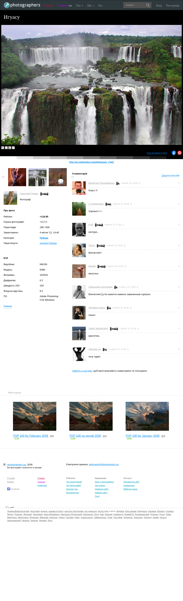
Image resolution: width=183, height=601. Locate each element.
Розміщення (128, 485)
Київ (102, 514)
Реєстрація (172, 5)
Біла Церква (130, 511)
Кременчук (118, 514)
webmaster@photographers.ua (104, 464)
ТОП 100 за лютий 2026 (85, 435)
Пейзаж (44, 238)
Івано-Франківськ (51, 514)
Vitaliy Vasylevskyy (98, 328)
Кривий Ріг (129, 514)
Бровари (152, 511)
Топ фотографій (73, 485)
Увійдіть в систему (82, 370)
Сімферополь (100, 517)
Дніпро (10, 514)
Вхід (159, 5)
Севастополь (87, 517)
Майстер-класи (130, 489)
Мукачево (34, 517)
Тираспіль (138, 517)
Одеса (61, 517)
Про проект (100, 485)
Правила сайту (102, 489)
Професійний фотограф (18, 511)
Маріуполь (12, 517)
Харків (156, 517)
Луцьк (162, 514)
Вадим (92, 266)
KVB (90, 224)
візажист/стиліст (56, 511)
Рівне (77, 517)
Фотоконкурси (72, 493)
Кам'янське (88, 514)
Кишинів (108, 514)
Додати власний (170, 175)
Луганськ (154, 514)
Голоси (8, 306)
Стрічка (48, 5)
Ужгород (148, 517)
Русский (11, 478)
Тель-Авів (117, 517)
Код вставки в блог (157, 153)
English (10, 482)
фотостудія (103, 511)
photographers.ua (16, 464)
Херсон (163, 517)
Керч (96, 514)
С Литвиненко (96, 203)
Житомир (27, 514)
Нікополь (53, 517)
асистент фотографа (74, 511)
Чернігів (34, 520)
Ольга (91, 245)
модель (44, 511)
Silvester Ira (94, 349)
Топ (79, 5)
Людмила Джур (96, 307)
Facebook (13, 489)
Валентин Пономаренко (101, 183)
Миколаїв (44, 517)
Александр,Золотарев (100, 287)
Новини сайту (101, 493)
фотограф (35, 511)
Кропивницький (142, 514)
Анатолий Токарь (29, 193)
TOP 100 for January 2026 (143, 435)
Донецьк (18, 514)
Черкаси (25, 520)
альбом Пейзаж (48, 243)
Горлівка (169, 511)
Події (97, 496)
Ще (90, 5)
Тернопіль (128, 517)
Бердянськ (142, 511)
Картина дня (72, 489)
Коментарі (42, 485)
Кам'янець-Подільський (71, 514)
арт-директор (91, 511)
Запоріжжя (38, 514)
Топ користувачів (74, 482)
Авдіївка (120, 511)
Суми (109, 517)
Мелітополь (23, 517)
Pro (100, 5)
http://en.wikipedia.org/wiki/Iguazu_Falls (91, 162)
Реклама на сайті (131, 482)
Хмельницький (14, 520)
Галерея (65, 5)
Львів (168, 514)
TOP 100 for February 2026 (30, 435)
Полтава (69, 517)
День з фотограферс (104, 482)
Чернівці (43, 520)
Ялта (50, 520)
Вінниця (161, 511)
